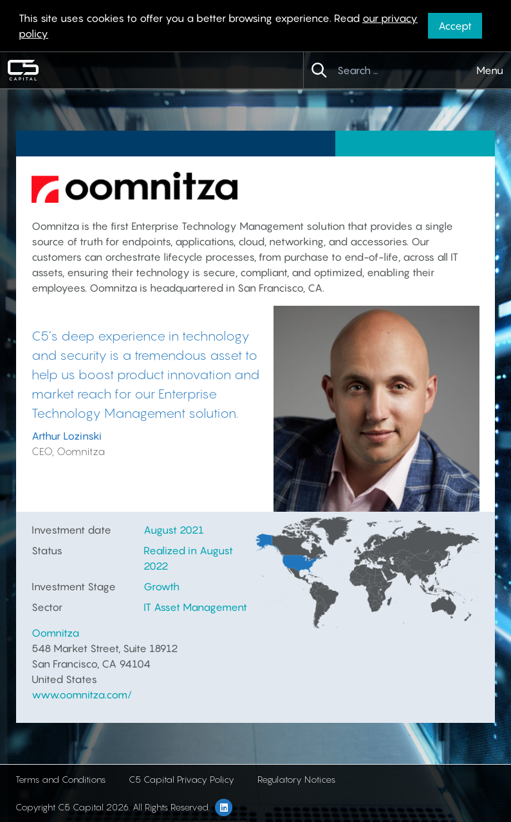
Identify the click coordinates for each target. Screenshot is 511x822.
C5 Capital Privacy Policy (181, 779)
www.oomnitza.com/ (82, 694)
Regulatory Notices (296, 779)
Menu (489, 70)
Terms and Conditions (60, 779)
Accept (455, 25)
